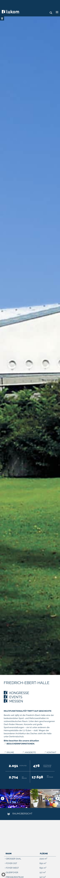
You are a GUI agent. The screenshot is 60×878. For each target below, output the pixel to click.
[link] (2, 18)
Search (51, 12)
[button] (2, 798)
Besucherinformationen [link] (20, 744)
